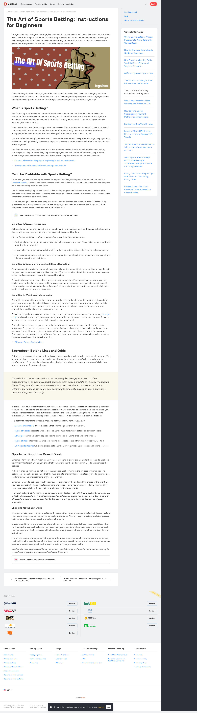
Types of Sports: (22, 431)
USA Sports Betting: (24, 446)
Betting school (12, 12)
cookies (101, 707)
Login (153, 4)
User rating (8, 657)
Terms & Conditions (142, 669)
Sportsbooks (26, 4)
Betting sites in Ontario (13, 681)
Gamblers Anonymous (117, 657)
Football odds (41, 4)
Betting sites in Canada (13, 677)
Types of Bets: (21, 441)
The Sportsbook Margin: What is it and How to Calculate (34, 582)
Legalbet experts (20, 182)
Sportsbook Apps (11, 673)
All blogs (59, 665)
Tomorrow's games (38, 661)
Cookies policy (140, 661)
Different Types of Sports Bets (29, 343)
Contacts (138, 657)
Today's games (36, 657)
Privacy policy (140, 665)
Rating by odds (10, 661)
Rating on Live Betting (13, 669)
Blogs (52, 4)
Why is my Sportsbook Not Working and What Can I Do (85, 582)
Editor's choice (62, 657)
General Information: (24, 426)
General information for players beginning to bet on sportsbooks (45, 160)
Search (146, 4)
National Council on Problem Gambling (116, 662)
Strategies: (20, 436)
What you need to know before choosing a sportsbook (40, 165)
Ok (108, 707)
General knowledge (66, 4)
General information (27, 12)
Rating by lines (10, 665)
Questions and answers (134, 20)
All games (34, 665)
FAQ (126, 16)
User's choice (61, 661)
